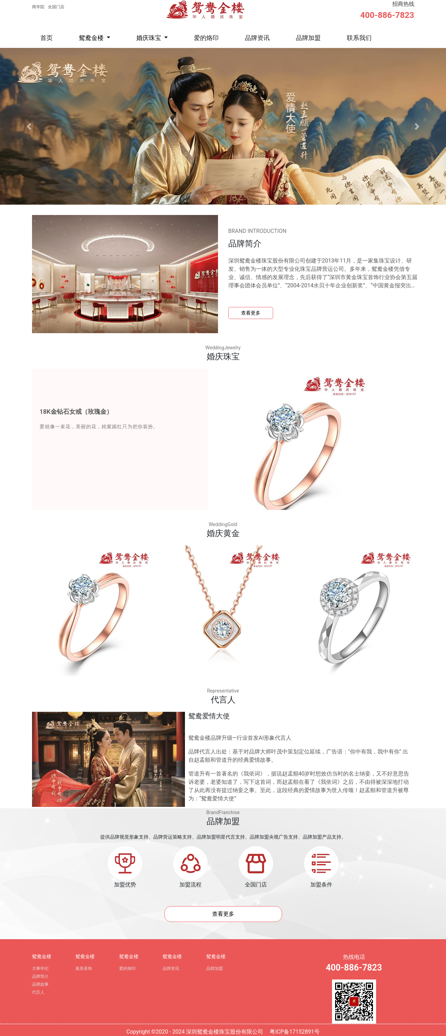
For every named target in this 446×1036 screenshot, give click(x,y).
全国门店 (56, 6)
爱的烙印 (206, 37)
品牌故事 (40, 984)
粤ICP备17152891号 (295, 1031)
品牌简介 (40, 976)
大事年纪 (40, 968)
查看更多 (250, 313)
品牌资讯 (257, 37)
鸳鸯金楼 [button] (92, 37)
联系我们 (359, 37)
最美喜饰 (83, 968)
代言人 (38, 992)
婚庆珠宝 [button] (149, 37)
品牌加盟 (308, 37)
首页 (46, 37)
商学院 (38, 6)
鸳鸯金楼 (41, 956)
